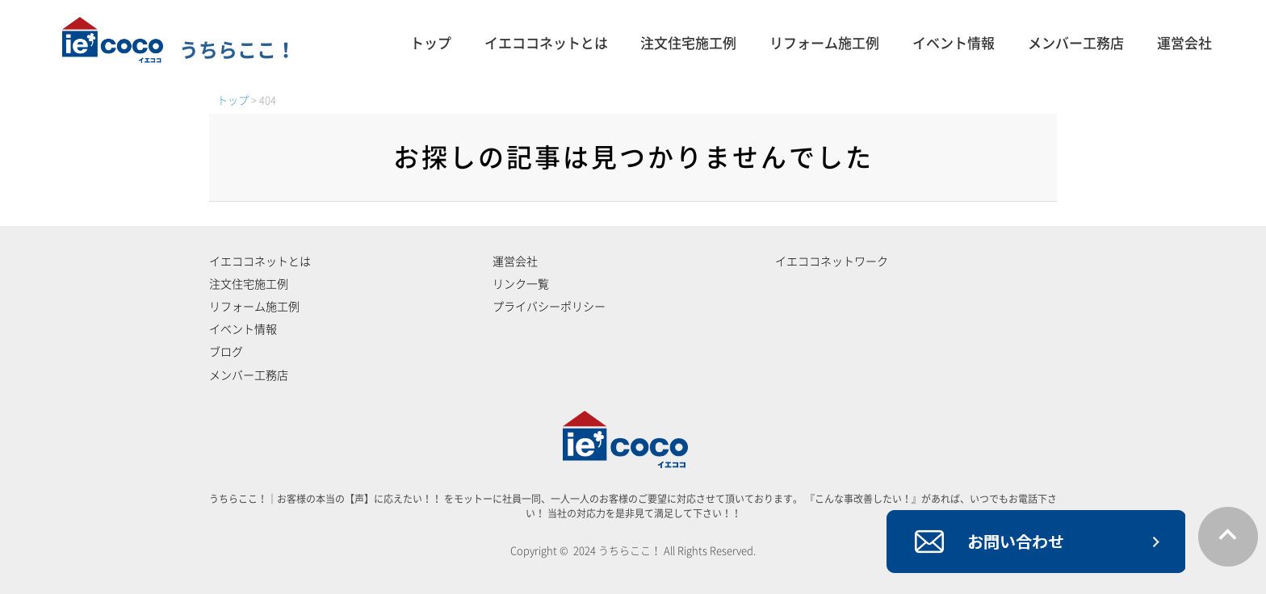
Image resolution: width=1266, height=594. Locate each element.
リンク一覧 (521, 284)
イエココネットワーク (831, 261)
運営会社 (1184, 43)
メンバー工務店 (1076, 43)
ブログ (226, 352)
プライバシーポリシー (549, 306)
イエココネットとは (546, 43)
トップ (430, 43)
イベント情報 (953, 43)
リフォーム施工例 (824, 43)
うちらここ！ (179, 50)
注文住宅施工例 (688, 43)
